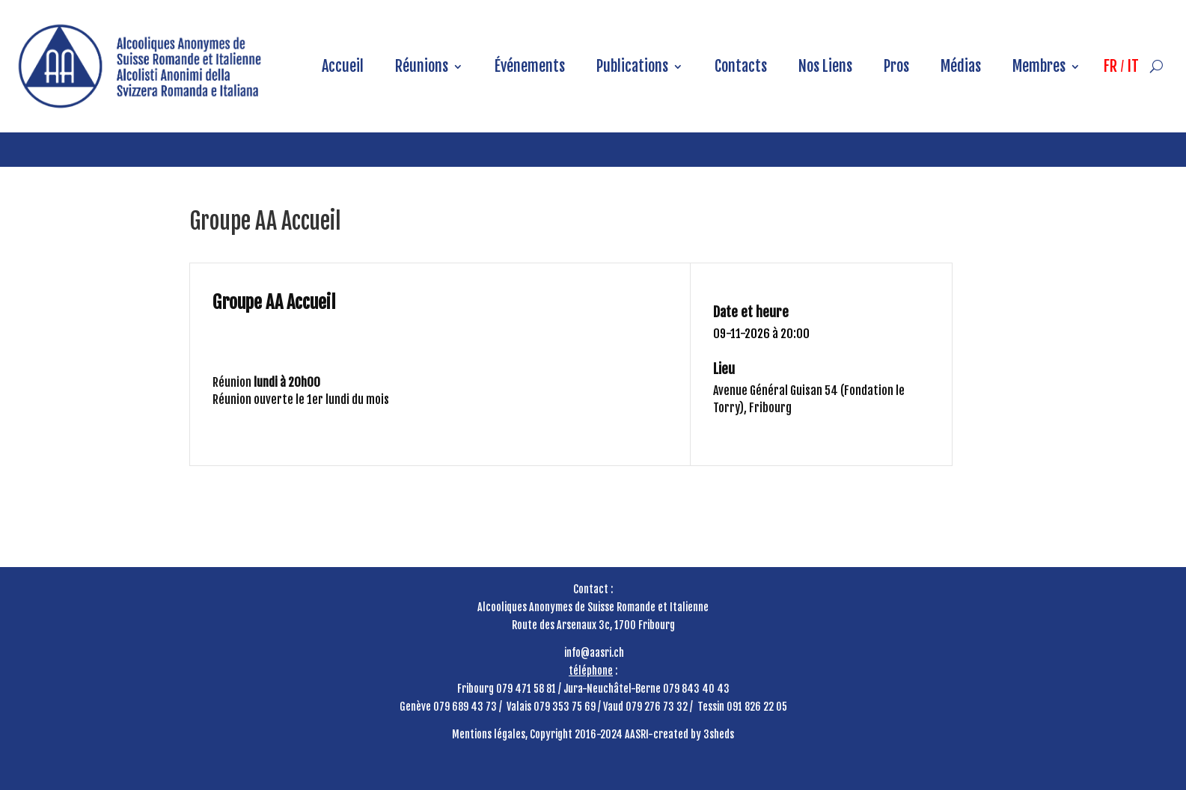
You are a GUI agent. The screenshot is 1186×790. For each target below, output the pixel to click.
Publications (632, 66)
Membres (1039, 66)
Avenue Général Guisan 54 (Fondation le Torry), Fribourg (809, 399)
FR (1110, 66)
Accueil (343, 66)
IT (1133, 66)
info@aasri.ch (594, 652)
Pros (896, 66)
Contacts (741, 66)
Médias (961, 66)
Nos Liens (825, 66)
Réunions (421, 66)
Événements (530, 66)
